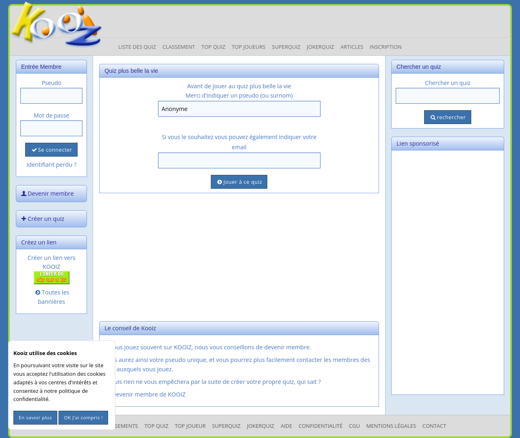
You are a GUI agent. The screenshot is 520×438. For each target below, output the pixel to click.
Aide (286, 425)
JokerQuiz (320, 46)
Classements (120, 425)
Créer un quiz (42, 218)
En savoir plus (35, 417)
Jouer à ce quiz (239, 181)
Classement (178, 46)
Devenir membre (47, 193)
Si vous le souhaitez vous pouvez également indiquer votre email (239, 142)
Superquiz (286, 46)
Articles (351, 46)
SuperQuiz (226, 425)
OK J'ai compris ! (83, 417)
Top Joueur (190, 425)
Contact (434, 425)
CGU (354, 425)
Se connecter (51, 149)
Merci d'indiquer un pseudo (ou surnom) (239, 95)
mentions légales (391, 425)
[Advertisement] (239, 256)
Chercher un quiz (447, 83)
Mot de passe (51, 115)
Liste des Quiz (137, 46)
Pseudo (51, 83)
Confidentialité (320, 425)
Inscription (386, 46)
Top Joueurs (248, 46)
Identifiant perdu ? (51, 164)
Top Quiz (213, 46)
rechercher (447, 117)
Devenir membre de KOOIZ (144, 394)
